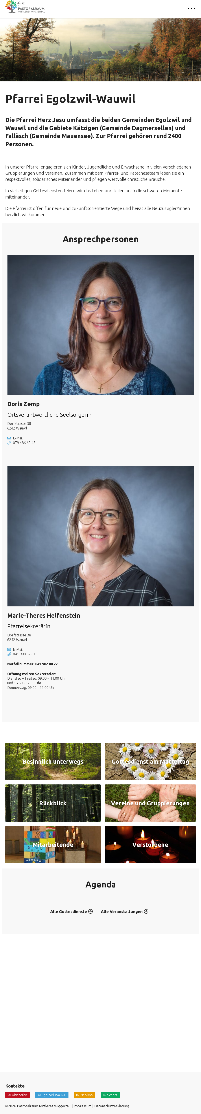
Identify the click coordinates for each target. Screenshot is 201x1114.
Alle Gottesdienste (67, 1017)
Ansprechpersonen (100, 239)
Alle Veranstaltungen (123, 1017)
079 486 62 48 (24, 443)
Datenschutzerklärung (111, 1106)
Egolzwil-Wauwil (55, 1095)
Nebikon (88, 1095)
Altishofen (20, 1095)
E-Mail (18, 438)
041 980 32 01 (24, 654)
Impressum (82, 1106)
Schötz (115, 1095)
